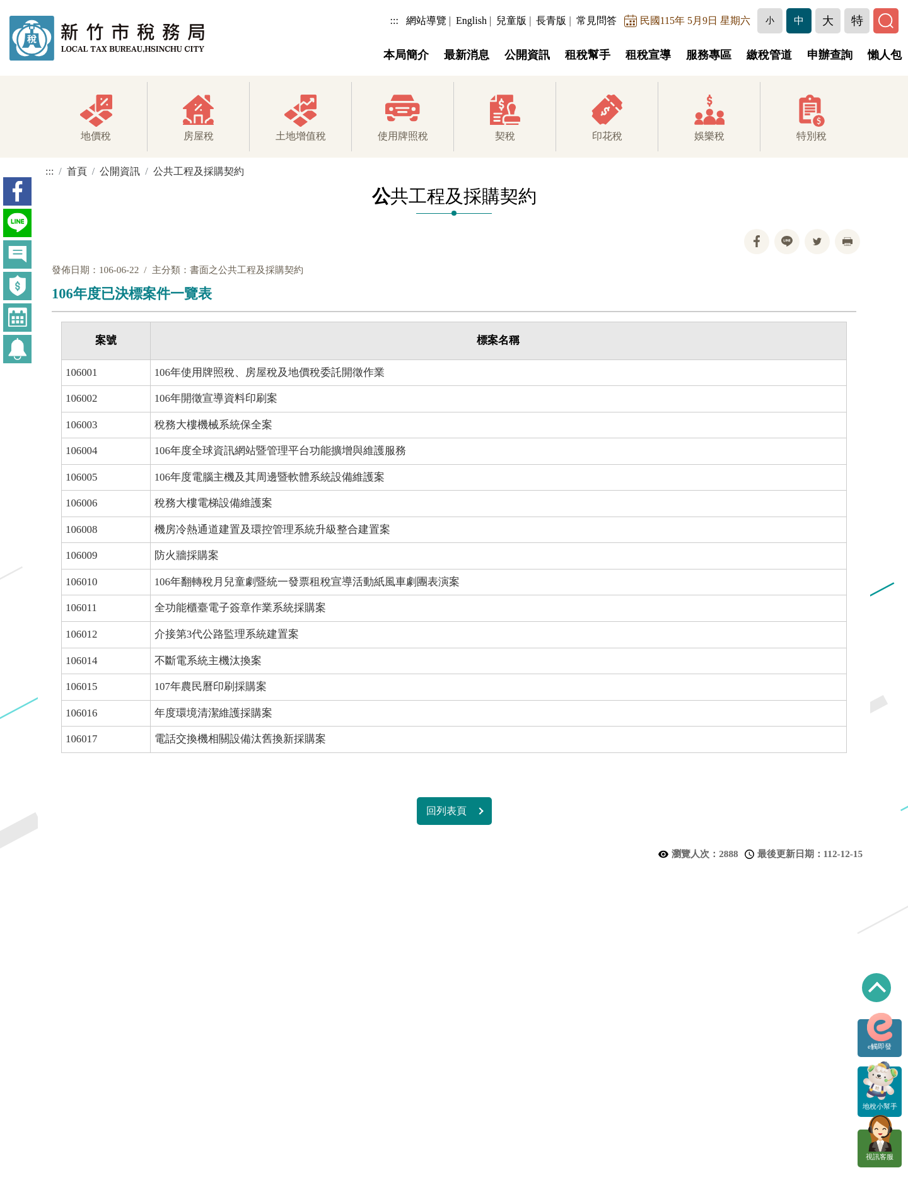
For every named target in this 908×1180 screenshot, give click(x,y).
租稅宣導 (648, 55)
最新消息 (466, 55)
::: (394, 20)
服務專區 (708, 55)
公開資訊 (527, 55)
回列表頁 (446, 810)
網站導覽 (426, 20)
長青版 (551, 20)
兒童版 (511, 20)
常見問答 (596, 20)
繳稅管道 (769, 55)
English (471, 20)
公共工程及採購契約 (198, 171)
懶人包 (885, 55)
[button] (769, 20)
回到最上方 (876, 987)
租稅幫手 (587, 55)
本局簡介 (406, 55)
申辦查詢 (830, 55)
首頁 (77, 171)
